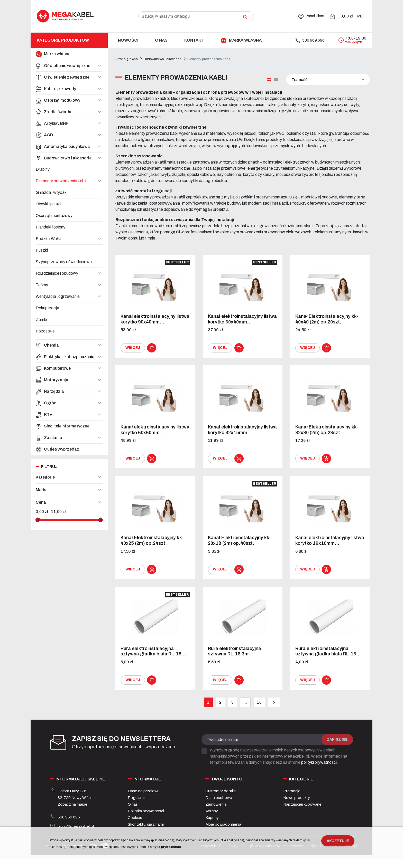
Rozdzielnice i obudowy (57, 273)
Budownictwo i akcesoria (64, 158)
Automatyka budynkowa (63, 147)
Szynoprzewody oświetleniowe (64, 262)
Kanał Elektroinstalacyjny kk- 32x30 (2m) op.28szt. (326, 429)
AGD (44, 135)
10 (259, 702)
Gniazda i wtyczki (51, 192)
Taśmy (42, 285)
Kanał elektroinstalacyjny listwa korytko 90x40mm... (155, 319)
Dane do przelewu (143, 791)
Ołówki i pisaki (48, 204)
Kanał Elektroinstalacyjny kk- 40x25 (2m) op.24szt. (152, 540)
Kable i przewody (56, 89)
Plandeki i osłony (50, 227)
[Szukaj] (196, 16)
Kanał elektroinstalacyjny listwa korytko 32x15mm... (242, 429)
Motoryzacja (52, 380)
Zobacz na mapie (72, 804)
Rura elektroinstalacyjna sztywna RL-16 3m (234, 651)
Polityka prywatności (146, 811)
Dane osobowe (218, 798)
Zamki (41, 319)
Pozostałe (45, 331)
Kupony (212, 818)
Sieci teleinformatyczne (62, 426)
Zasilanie (49, 438)
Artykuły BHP (52, 123)
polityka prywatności (164, 847)
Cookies (135, 818)
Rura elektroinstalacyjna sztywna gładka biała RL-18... (153, 651)
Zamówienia (215, 804)
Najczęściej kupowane (302, 804)
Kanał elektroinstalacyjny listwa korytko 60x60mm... (155, 429)
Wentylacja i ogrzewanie (58, 296)
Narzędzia (50, 391)
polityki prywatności (319, 762)
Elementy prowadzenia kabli (61, 181)
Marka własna (53, 54)
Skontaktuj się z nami (146, 824)
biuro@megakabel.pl (76, 826)
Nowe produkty (296, 798)
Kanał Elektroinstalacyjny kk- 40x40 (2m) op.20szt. (326, 319)
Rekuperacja (47, 308)
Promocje (291, 791)
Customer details (220, 791)
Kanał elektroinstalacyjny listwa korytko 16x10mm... (329, 540)
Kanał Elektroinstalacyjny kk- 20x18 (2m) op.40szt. (239, 540)
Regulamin (137, 798)
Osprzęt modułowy (58, 100)
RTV (44, 415)
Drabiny (43, 169)
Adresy (211, 811)
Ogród (46, 403)
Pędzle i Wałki (48, 238)
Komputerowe (53, 368)
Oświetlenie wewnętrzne (63, 66)
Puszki (42, 250)
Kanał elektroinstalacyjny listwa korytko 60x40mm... (242, 319)
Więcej (132, 348)
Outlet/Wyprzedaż (57, 449)
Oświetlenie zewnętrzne (62, 77)
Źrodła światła (53, 112)
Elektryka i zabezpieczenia (65, 357)
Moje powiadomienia (223, 824)
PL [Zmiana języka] (360, 16)
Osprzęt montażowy (54, 215)
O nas (133, 804)
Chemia (47, 345)
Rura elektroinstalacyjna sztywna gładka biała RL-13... (328, 651)
